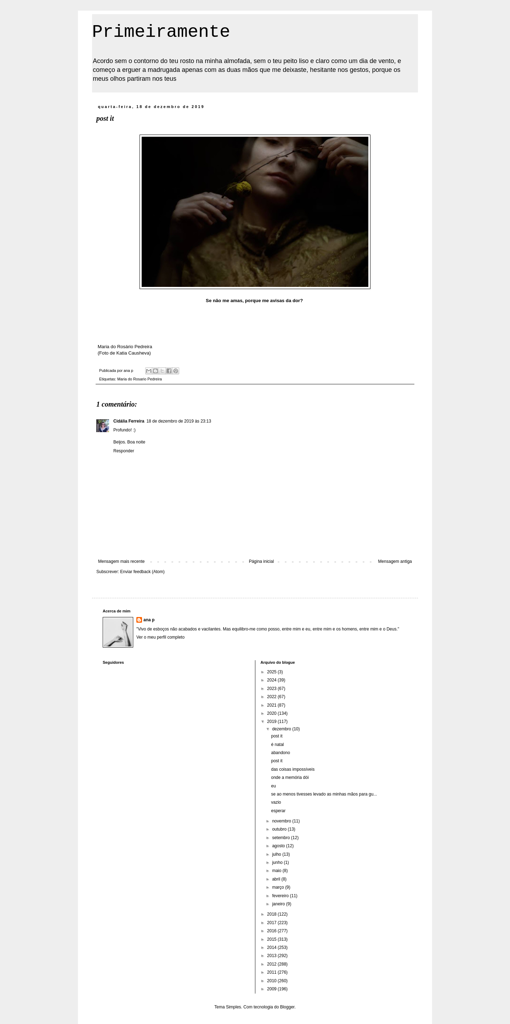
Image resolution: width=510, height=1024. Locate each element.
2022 (272, 696)
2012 (272, 964)
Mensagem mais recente (121, 561)
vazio (276, 802)
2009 (272, 988)
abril (276, 879)
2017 (272, 922)
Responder (123, 450)
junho (278, 862)
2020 (272, 713)
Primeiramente (161, 32)
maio (277, 870)
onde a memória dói (289, 777)
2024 (272, 680)
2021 (272, 705)
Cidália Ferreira (128, 421)
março (278, 887)
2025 (272, 671)
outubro (280, 829)
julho (277, 854)
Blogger (287, 1007)
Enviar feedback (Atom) (142, 571)
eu (273, 785)
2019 (272, 721)
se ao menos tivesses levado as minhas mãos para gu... (324, 794)
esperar (278, 810)
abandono (280, 752)
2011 (272, 972)
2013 (272, 955)
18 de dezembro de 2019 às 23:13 (178, 421)
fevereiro (281, 895)
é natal (277, 744)
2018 (272, 914)
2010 (272, 980)
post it (276, 736)
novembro (282, 821)
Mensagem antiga (395, 561)
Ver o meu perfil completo (160, 637)
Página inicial (261, 561)
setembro (281, 837)
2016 (272, 930)
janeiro (279, 903)
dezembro (282, 728)
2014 (272, 947)
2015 (272, 939)
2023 (272, 688)
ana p (148, 619)
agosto (279, 845)
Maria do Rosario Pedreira (139, 379)
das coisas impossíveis (292, 769)
